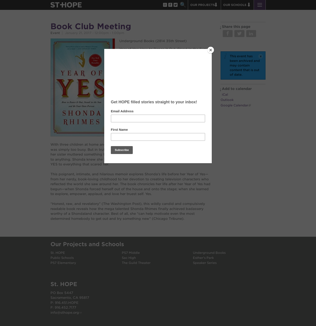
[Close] (210, 50)
